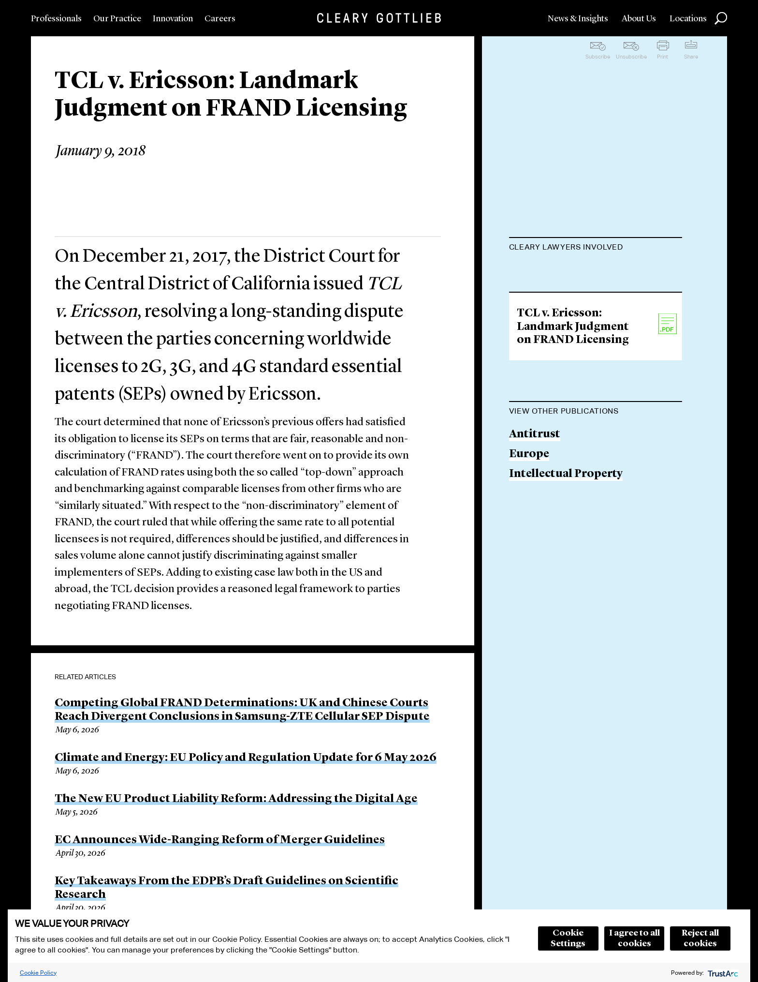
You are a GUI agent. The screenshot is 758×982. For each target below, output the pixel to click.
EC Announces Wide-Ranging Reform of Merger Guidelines (220, 840)
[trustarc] (722, 973)
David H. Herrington (564, 325)
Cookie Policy (38, 972)
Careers (219, 19)
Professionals (56, 19)
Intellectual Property (566, 577)
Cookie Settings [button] (568, 938)
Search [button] (720, 18)
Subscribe (597, 56)
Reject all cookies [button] (700, 938)
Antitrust (534, 538)
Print (662, 56)
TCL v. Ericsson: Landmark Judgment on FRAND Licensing (573, 430)
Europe (529, 557)
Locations (688, 19)
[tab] (595, 248)
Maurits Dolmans (556, 271)
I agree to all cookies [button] (634, 938)
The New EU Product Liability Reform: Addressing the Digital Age (236, 799)
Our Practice (117, 19)
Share (691, 56)
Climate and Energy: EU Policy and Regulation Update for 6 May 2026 (246, 758)
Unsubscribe (631, 56)
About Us (639, 19)
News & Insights (578, 19)
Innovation (173, 19)
